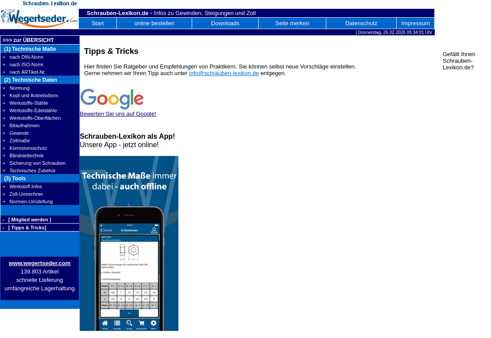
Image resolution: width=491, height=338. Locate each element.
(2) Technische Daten (30, 80)
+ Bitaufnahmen (21, 125)
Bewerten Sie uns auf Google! (118, 113)
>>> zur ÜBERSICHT (28, 40)
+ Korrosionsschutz (25, 148)
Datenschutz (361, 23)
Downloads (225, 23)
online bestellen (154, 23)
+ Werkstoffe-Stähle (25, 103)
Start (98, 23)
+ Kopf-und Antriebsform (30, 95)
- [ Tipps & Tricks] (24, 227)
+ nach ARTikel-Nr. (24, 72)
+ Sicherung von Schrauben (34, 163)
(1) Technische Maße (29, 49)
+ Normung (16, 88)
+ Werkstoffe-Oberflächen (32, 118)
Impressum (415, 23)
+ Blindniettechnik (23, 155)
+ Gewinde (16, 133)
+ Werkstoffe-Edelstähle (30, 110)
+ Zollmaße (16, 140)
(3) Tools (14, 178)
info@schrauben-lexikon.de (224, 73)
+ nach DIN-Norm (23, 57)
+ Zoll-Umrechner (23, 194)
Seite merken (292, 23)
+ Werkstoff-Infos (22, 186)
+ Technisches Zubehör (29, 170)
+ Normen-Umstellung (28, 201)
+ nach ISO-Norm (23, 64)
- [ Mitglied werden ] (27, 219)
